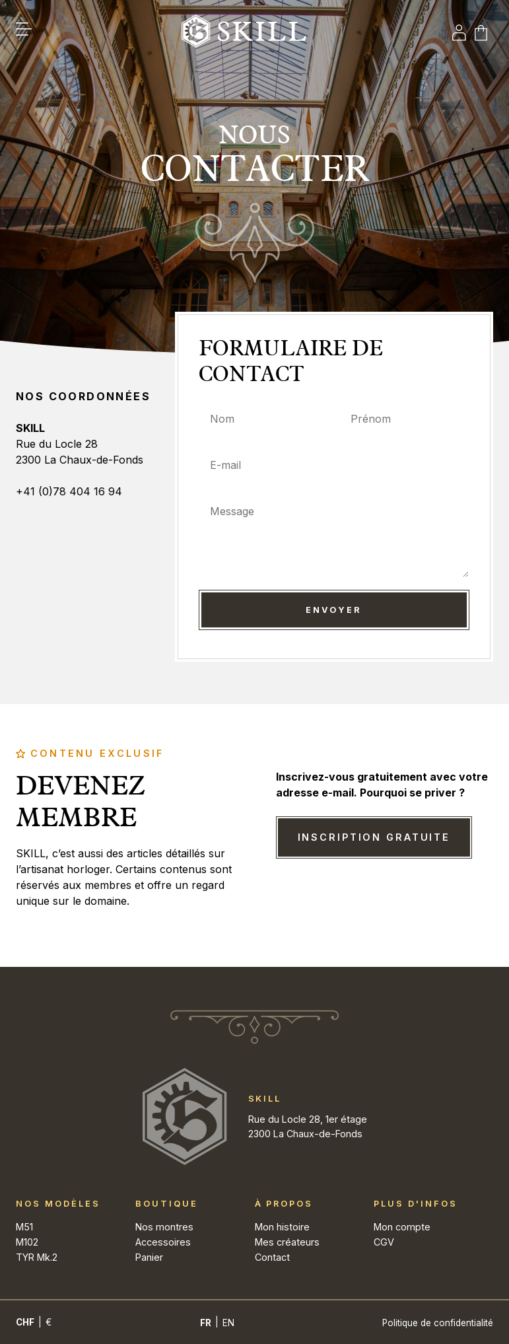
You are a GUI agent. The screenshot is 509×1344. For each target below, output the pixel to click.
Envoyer (334, 610)
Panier (149, 1257)
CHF (25, 1322)
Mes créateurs (287, 1242)
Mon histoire (282, 1226)
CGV (384, 1242)
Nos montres (164, 1226)
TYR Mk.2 (36, 1257)
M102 (27, 1242)
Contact (272, 1257)
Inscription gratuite (374, 837)
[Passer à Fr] (205, 1322)
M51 (24, 1226)
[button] (30, 33)
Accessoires (163, 1242)
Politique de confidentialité (437, 1323)
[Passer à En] (228, 1322)
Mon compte (402, 1226)
